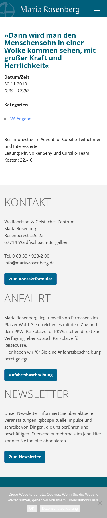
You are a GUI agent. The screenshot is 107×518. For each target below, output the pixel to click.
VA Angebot (21, 118)
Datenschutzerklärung (60, 508)
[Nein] (100, 503)
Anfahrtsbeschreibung (31, 375)
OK (32, 508)
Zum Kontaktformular (30, 279)
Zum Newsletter (25, 456)
